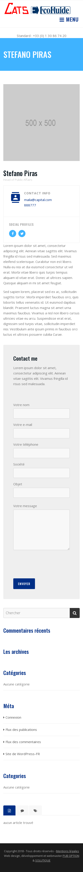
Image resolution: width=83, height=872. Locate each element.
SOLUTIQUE (42, 860)
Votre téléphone (25, 444)
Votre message (25, 506)
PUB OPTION (71, 856)
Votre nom (21, 404)
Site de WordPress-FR (23, 754)
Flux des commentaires (23, 742)
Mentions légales (67, 851)
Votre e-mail (22, 424)
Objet (17, 484)
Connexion (13, 717)
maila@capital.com (38, 199)
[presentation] (47, 564)
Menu (71, 19)
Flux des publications (21, 729)
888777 (30, 205)
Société (19, 464)
